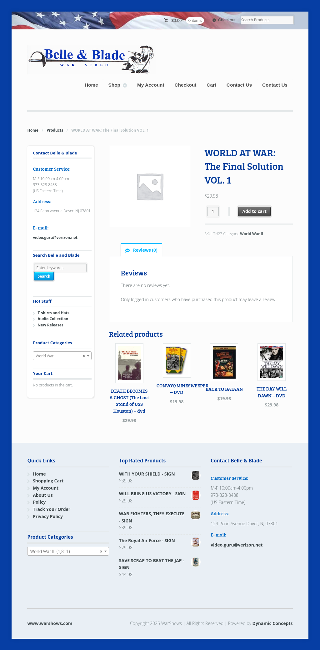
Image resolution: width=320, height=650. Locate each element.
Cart (211, 85)
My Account (150, 85)
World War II (251, 233)
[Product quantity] (213, 211)
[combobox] (62, 355)
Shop (114, 85)
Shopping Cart (48, 481)
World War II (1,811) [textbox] (66, 551)
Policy (39, 502)
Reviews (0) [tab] (145, 250)
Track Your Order (51, 509)
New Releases (50, 325)
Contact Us (239, 85)
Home (91, 85)
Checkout (227, 20)
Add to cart (254, 211)
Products (55, 130)
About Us (43, 495)
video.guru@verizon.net (55, 237)
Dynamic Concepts (272, 623)
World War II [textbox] (60, 356)
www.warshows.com (49, 623)
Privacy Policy (48, 516)
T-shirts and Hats (53, 312)
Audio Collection (53, 318)
